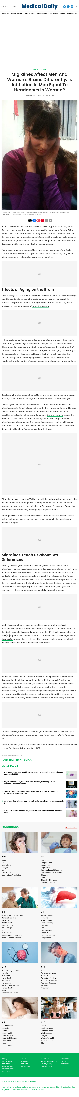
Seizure (4, 1030)
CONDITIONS (72, 14)
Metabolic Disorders (10, 993)
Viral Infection (46, 1033)
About (23, 1059)
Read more (40, 1089)
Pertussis (44, 985)
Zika (42, 1043)
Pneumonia (45, 988)
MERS (4, 990)
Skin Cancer (6, 1040)
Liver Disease (46, 930)
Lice (42, 928)
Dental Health (46, 865)
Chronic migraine (55, 415)
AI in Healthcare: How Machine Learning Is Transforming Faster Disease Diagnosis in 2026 (33, 773)
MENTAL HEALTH (17, 14)
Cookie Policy (46, 1066)
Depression (45, 867)
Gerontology (7, 928)
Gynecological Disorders (11, 935)
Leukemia (45, 925)
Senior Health (7, 1033)
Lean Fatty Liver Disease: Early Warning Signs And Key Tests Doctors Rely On (34, 802)
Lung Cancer (46, 938)
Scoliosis (5, 1028)
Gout (4, 930)
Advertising (26, 1066)
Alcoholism (6, 865)
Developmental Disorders (51, 872)
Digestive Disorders (49, 880)
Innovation (6, 1064)
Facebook (65, 1059)
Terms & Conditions (49, 1061)
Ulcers (43, 1026)
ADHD (4, 862)
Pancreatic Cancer (48, 973)
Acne (4, 860)
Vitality (4, 1059)
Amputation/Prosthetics (11, 875)
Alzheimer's (6, 872)
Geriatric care (7, 925)
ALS (3, 870)
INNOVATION (30, 14)
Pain (43, 970)
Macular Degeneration (11, 970)
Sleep (4, 1043)
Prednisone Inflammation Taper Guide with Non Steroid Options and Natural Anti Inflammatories (32, 792)
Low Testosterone (48, 935)
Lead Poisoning (47, 923)
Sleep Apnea (7, 1045)
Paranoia (44, 975)
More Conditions (71, 828)
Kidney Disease (47, 918)
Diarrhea (44, 877)
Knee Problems (47, 920)
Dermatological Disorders (51, 870)
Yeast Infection (47, 1040)
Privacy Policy (46, 1064)
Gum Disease (7, 933)
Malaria (5, 973)
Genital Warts (7, 923)
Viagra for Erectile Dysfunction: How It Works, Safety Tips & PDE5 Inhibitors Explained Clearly (30, 783)
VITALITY (5, 14)
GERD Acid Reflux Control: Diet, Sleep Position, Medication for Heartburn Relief (33, 812)
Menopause (6, 983)
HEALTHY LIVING (42, 14)
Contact (24, 1061)
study (47, 226)
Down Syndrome (48, 882)
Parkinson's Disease (49, 980)
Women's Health (47, 1038)
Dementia (45, 860)
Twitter (63, 1061)
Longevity (45, 933)
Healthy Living (39, 70)
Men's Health (7, 978)
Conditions (10, 827)
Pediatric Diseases (48, 983)
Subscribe (25, 1064)
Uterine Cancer (47, 1028)
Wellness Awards (57, 14)
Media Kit (45, 1059)
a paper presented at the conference (44, 253)
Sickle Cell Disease (9, 1038)
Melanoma (6, 975)
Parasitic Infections (49, 978)
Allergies (5, 867)
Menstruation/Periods (10, 985)
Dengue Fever (46, 862)
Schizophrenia (7, 1026)
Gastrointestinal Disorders (12, 915)
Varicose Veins (47, 1030)
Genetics (5, 920)
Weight (44, 1035)
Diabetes (44, 875)
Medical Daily (40, 6)
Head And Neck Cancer (11, 938)
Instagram (65, 1064)
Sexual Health (7, 1035)
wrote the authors (40, 306)
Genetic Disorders (9, 918)
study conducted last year (54, 572)
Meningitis (6, 980)
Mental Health (7, 988)
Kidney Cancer (47, 915)
